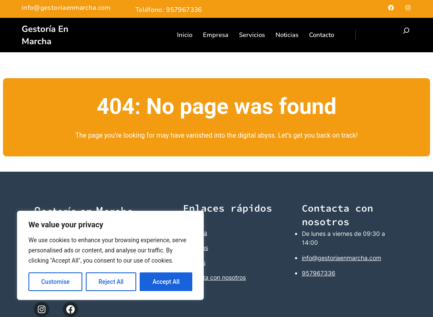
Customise (55, 281)
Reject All (111, 281)
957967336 (318, 273)
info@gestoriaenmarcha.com (341, 257)
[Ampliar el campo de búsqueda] (406, 35)
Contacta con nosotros (214, 277)
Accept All (166, 281)
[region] (110, 255)
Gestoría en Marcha (45, 35)
